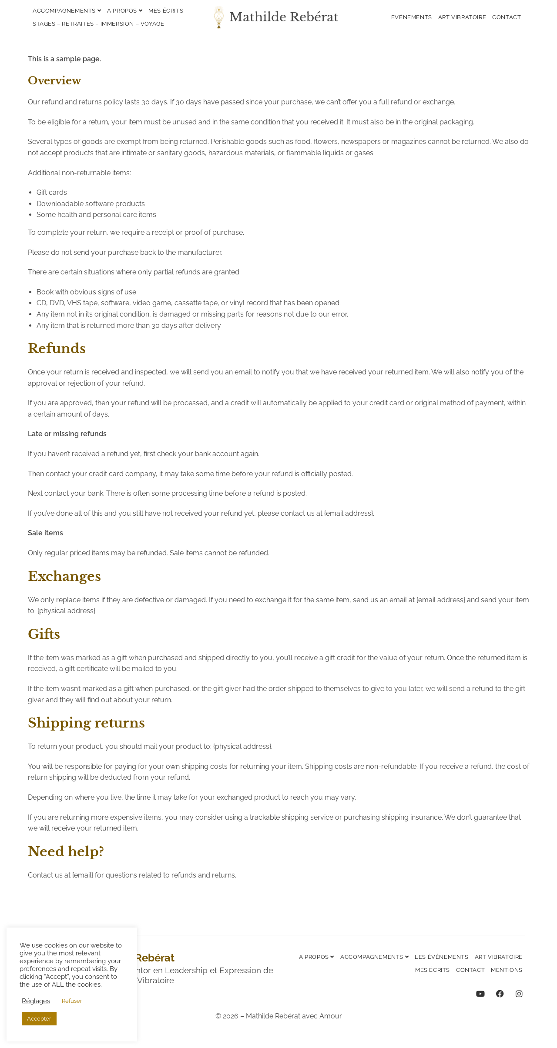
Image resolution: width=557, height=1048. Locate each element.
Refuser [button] (72, 1001)
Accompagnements (67, 10)
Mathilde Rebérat (284, 17)
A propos (124, 10)
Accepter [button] (39, 1018)
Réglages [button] (36, 1001)
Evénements (411, 17)
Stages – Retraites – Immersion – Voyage (98, 23)
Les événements (441, 957)
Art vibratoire (462, 17)
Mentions (507, 970)
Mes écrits (165, 10)
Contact (506, 17)
